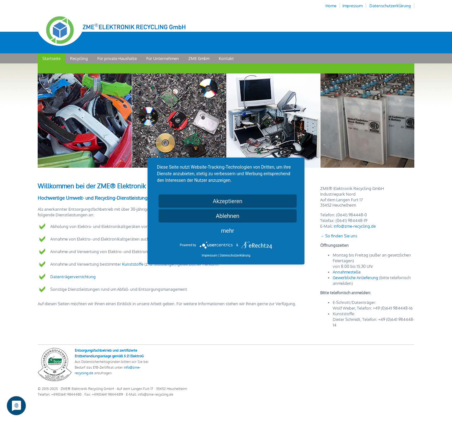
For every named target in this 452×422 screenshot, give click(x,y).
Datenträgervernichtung (73, 276)
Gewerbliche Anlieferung (355, 277)
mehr (227, 230)
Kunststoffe (132, 264)
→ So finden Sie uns (338, 235)
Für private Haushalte (117, 58)
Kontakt (226, 58)
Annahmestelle (347, 271)
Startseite (51, 58)
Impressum (352, 5)
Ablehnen (227, 216)
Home (331, 5)
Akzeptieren (228, 201)
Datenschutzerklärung (390, 5)
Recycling (79, 58)
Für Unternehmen (162, 58)
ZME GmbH (198, 58)
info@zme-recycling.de (355, 226)
